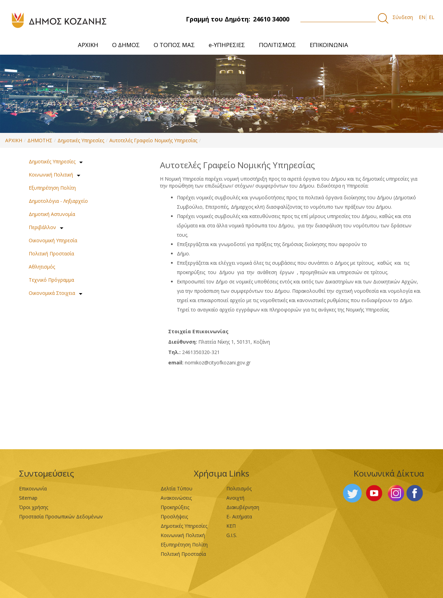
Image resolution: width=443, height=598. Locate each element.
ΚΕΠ (231, 526)
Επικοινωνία (33, 488)
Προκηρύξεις (175, 507)
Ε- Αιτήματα (239, 516)
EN (422, 17)
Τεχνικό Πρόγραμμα (51, 280)
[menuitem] (88, 45)
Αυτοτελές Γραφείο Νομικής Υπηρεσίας (153, 140)
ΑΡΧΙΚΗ (13, 140)
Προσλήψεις (174, 516)
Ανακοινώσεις (176, 498)
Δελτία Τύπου (176, 488)
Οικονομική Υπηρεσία (53, 240)
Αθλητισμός (42, 266)
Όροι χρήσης (33, 507)
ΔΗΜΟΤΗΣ (39, 140)
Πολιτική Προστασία (51, 253)
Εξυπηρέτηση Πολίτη (52, 187)
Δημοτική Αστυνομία (52, 214)
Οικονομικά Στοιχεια (52, 293)
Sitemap (28, 498)
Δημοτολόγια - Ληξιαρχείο (58, 201)
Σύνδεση (402, 17)
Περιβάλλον (42, 227)
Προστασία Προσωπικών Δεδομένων (61, 516)
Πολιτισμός (239, 488)
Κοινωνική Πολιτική (51, 174)
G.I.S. (231, 535)
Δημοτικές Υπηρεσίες (80, 140)
